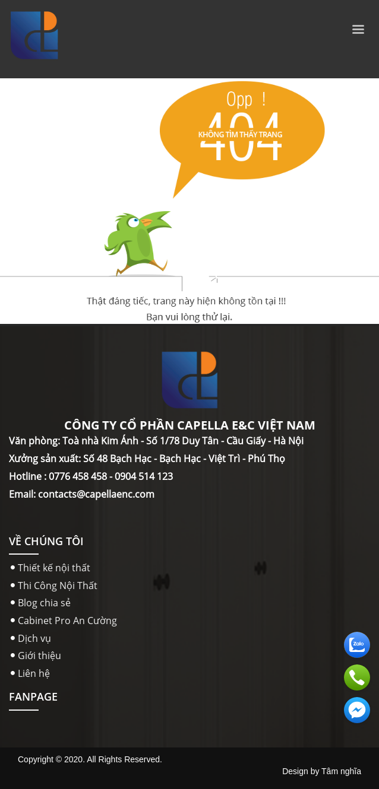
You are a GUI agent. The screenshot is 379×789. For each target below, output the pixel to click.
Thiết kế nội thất (54, 567)
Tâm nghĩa (341, 771)
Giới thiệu (39, 655)
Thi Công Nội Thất (57, 585)
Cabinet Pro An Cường (67, 620)
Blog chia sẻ (44, 602)
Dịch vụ (34, 638)
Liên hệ (34, 673)
